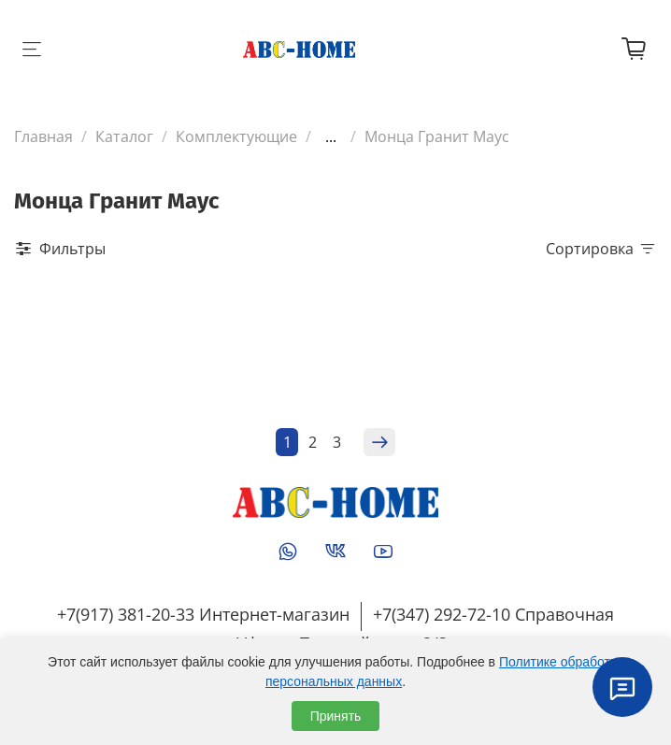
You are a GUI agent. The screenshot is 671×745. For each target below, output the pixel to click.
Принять (336, 716)
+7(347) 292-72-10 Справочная (493, 614)
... (330, 136)
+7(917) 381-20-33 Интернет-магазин (203, 614)
